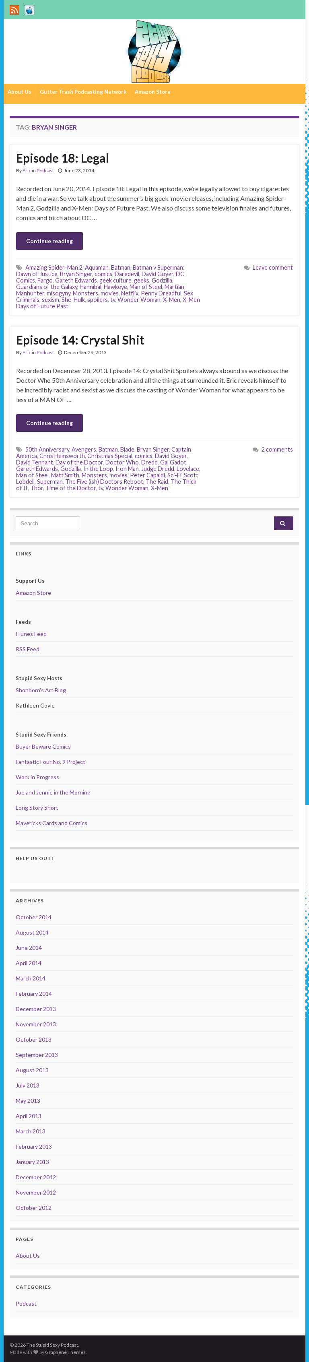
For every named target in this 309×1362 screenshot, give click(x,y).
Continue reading (49, 240)
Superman (50, 481)
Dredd (149, 462)
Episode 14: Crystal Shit (80, 339)
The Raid (157, 481)
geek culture (115, 280)
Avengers (84, 449)
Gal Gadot (173, 462)
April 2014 (28, 963)
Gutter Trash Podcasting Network (83, 92)
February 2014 (34, 993)
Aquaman (97, 267)
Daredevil (127, 273)
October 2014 (34, 917)
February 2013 (34, 1146)
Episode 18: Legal (62, 158)
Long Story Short (37, 807)
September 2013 (37, 1054)
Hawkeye (115, 286)
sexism (50, 299)
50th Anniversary (47, 449)
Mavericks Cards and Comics (51, 822)
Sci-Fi (174, 475)
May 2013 (28, 1100)
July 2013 (27, 1085)
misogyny (58, 293)
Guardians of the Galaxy (46, 286)
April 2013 (28, 1115)
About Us (19, 92)
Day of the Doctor (79, 462)
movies (110, 293)
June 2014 (29, 947)
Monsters (85, 293)
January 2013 (32, 1161)
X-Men (171, 299)
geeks (141, 280)
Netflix (129, 293)
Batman (120, 267)
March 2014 (30, 978)
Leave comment (273, 267)
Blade (127, 449)
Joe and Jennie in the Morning (53, 792)
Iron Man (127, 468)
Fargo (45, 280)
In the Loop (98, 468)
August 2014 (32, 932)
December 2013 (36, 1008)
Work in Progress (37, 777)
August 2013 (32, 1070)
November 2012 (36, 1192)
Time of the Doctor (70, 488)
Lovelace (188, 468)
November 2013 (36, 1024)
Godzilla (162, 280)
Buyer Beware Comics (43, 746)
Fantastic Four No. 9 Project (50, 761)
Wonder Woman (139, 299)
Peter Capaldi (147, 475)
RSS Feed (27, 649)
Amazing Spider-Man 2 (53, 267)
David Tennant (34, 462)
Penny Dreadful (161, 293)
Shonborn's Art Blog (41, 690)
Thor (36, 488)
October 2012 (34, 1207)
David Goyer (157, 273)
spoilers (97, 299)
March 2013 (30, 1131)
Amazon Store (153, 92)
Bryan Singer (76, 273)
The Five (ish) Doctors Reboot (104, 481)
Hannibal (90, 286)
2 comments (277, 449)
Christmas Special (109, 455)
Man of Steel (146, 286)
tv (112, 299)
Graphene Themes (65, 1352)
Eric (27, 170)
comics (103, 273)
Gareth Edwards (76, 280)
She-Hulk (73, 299)
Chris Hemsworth (62, 455)
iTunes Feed (31, 633)
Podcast (45, 170)
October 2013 (34, 1039)
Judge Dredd (157, 468)
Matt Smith (65, 475)
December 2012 (36, 1177)
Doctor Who (122, 462)
